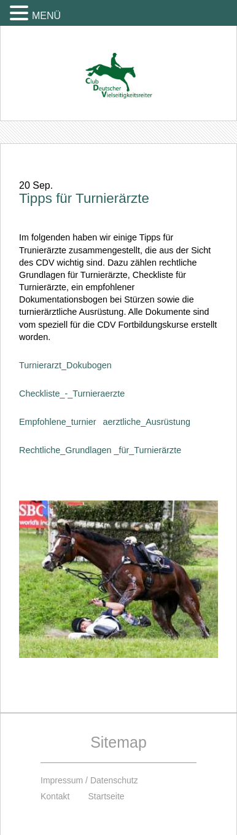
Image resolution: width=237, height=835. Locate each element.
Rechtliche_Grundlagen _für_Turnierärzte (100, 450)
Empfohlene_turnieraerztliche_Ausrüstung (104, 422)
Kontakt (55, 796)
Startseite (106, 796)
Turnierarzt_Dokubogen (65, 365)
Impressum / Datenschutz (89, 780)
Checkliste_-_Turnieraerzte (72, 393)
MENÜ (46, 15)
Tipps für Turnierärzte (84, 198)
